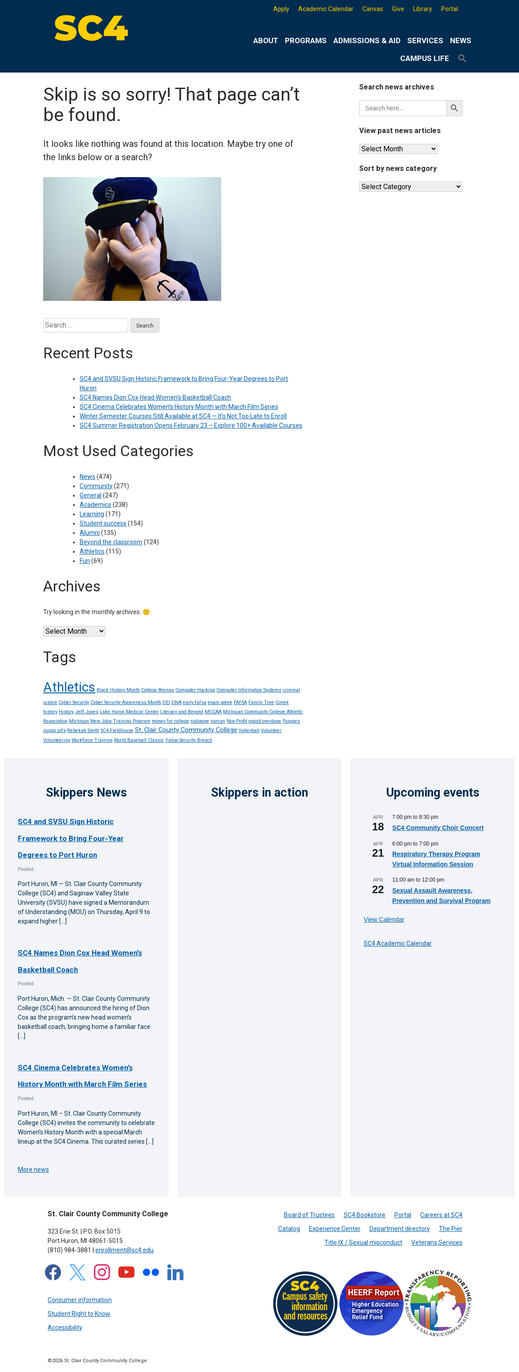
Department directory (399, 1228)
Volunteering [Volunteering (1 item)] (56, 740)
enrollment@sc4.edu (124, 1250)
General (90, 495)
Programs (306, 40)
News (460, 40)
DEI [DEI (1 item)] (166, 702)
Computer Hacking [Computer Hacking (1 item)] (195, 690)
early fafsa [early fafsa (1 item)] (195, 702)
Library (422, 8)
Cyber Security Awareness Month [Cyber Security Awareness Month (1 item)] (125, 702)
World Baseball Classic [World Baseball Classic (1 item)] (139, 740)
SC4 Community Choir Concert (437, 827)
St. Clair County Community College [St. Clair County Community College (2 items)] (186, 730)
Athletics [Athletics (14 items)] (69, 687)
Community (96, 486)
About (265, 40)
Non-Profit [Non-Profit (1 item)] (237, 721)
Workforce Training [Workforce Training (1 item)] (92, 740)
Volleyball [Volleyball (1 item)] (249, 730)
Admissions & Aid (367, 40)
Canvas (372, 8)
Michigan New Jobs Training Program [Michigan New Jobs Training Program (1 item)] (109, 721)
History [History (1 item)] (66, 712)
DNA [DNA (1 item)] (176, 702)
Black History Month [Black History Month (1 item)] (118, 690)
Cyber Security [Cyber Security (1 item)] (74, 702)
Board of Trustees (309, 1214)
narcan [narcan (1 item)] (218, 721)
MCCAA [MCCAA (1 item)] (213, 712)
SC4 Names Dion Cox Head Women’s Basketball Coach (155, 397)
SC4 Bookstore (364, 1214)
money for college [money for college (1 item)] (170, 721)
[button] (462, 59)
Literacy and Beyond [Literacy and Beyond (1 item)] (181, 712)
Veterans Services (436, 1242)
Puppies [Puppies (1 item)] (291, 721)
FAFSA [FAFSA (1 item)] (240, 702)
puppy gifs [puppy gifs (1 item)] (54, 730)
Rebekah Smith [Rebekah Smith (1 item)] (83, 730)
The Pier (450, 1228)
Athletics (92, 551)
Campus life (424, 58)
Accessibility (65, 1327)
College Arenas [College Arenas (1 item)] (157, 690)
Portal (449, 8)
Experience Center (335, 1228)
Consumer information (80, 1299)
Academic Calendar (325, 8)
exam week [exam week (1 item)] (220, 702)
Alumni (90, 532)
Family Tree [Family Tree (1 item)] (261, 702)
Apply (281, 8)
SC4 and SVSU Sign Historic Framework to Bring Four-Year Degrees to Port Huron (71, 838)
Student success (103, 523)
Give (398, 8)
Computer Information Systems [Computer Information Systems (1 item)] (248, 690)
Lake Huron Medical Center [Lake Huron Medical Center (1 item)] (129, 712)
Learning (92, 514)
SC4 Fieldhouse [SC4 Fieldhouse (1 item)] (117, 730)
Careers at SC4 (441, 1214)
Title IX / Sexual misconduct (363, 1242)
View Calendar (384, 919)
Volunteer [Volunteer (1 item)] (271, 730)
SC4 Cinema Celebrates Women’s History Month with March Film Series (179, 406)
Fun (85, 560)
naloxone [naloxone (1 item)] (200, 721)
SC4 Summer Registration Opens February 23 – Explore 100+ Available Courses (191, 425)
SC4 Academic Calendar (398, 943)
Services (425, 40)
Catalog (289, 1228)
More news (33, 1169)
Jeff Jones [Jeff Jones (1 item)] (86, 712)
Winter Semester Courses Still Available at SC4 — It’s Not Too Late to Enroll (183, 416)
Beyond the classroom (111, 542)
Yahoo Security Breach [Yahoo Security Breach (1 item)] (188, 740)
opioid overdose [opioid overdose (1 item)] (264, 721)
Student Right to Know (79, 1313)
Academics (95, 504)
